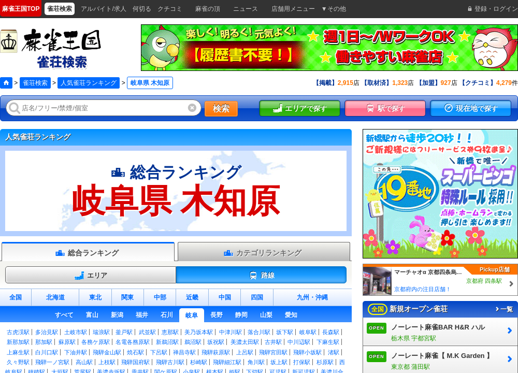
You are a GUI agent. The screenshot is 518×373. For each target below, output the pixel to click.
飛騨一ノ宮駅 (52, 362)
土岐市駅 (75, 332)
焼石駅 (135, 352)
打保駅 (301, 362)
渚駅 (333, 352)
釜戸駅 (124, 332)
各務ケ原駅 (95, 342)
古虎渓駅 (18, 332)
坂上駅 (278, 362)
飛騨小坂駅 (307, 352)
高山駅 (84, 362)
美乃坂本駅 (198, 332)
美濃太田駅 (245, 342)
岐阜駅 (307, 332)
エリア (90, 275)
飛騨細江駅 (227, 362)
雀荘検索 (35, 83)
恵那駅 (170, 332)
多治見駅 (46, 332)
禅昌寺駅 (184, 352)
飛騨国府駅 (135, 362)
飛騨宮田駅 (273, 352)
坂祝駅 (215, 342)
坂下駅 (284, 332)
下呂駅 (158, 352)
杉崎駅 (198, 362)
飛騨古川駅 (170, 362)
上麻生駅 (18, 352)
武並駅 (147, 332)
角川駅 (256, 362)
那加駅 (43, 342)
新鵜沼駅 (167, 342)
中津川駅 (230, 332)
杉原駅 (325, 362)
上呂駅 (244, 352)
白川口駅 (46, 352)
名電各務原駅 (133, 342)
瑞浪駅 (101, 332)
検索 (221, 108)
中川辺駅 (298, 342)
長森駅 (330, 332)
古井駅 (273, 342)
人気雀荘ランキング (89, 83)
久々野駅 (18, 362)
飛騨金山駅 (107, 352)
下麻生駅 (327, 342)
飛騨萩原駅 (216, 352)
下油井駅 (75, 352)
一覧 (503, 309)
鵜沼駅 (193, 342)
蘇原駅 (67, 342)
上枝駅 (107, 362)
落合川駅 (259, 332)
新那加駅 (18, 342)
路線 (261, 275)
